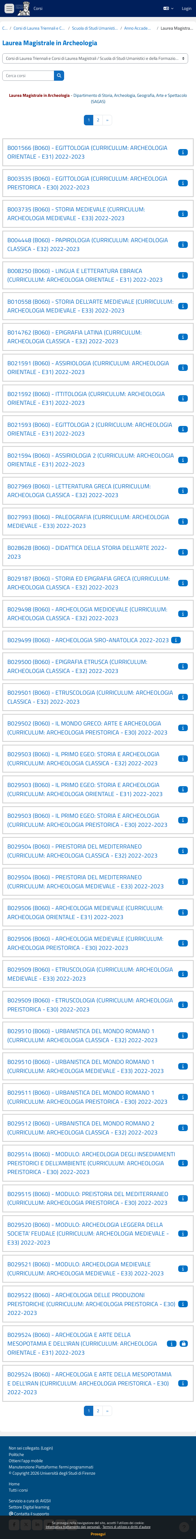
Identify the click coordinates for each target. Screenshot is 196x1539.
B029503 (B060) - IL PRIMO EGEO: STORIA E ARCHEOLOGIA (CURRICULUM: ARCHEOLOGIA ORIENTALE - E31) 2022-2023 (85, 789)
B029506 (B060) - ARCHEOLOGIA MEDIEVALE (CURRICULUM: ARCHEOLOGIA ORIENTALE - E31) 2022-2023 (85, 912)
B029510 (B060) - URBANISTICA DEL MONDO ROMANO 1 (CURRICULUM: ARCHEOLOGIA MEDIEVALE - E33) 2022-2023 (85, 1066)
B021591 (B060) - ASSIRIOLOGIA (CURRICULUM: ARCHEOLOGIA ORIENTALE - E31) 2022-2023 (88, 367)
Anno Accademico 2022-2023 (139, 28)
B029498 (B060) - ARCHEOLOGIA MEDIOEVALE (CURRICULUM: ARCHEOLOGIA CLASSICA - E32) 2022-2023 (87, 614)
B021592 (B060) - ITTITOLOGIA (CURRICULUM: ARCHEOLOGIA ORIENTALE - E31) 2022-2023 (86, 398)
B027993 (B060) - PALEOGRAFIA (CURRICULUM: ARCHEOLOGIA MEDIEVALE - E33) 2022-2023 (88, 521)
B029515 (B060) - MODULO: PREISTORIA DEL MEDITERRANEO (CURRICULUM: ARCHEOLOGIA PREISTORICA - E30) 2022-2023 (87, 1198)
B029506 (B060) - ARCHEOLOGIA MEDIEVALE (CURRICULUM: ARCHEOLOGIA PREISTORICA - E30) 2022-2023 (85, 943)
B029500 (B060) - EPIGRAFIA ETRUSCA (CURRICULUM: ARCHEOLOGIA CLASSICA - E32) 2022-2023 (77, 666)
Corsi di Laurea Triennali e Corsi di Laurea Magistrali (40, 28)
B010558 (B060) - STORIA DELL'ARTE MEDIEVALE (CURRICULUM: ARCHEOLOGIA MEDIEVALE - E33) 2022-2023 (90, 306)
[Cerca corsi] (28, 76)
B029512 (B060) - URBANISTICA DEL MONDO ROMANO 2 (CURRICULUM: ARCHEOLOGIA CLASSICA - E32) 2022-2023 (82, 1128)
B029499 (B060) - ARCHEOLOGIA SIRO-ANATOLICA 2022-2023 (88, 639)
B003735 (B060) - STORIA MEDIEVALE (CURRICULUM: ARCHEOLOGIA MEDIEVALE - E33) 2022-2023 (76, 214)
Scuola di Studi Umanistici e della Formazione (95, 28)
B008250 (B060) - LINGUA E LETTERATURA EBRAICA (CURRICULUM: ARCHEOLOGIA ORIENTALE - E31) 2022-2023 (85, 275)
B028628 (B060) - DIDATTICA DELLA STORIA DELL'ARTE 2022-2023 (87, 552)
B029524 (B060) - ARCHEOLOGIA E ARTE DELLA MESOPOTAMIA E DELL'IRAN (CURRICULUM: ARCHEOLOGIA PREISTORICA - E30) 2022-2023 (89, 1383)
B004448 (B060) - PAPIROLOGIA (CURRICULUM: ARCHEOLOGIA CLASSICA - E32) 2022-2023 (87, 244)
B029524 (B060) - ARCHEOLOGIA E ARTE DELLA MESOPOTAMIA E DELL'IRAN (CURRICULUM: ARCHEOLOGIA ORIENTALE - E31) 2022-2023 (82, 1343)
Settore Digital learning (29, 1507)
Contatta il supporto (29, 1513)
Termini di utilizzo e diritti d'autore (127, 1526)
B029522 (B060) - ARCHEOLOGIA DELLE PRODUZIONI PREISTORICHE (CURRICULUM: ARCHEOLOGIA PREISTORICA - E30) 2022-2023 (91, 1303)
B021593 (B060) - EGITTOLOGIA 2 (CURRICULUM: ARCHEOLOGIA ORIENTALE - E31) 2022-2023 (89, 429)
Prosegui (98, 1534)
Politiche (16, 1454)
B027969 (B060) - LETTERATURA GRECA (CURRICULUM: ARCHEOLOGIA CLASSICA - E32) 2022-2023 (79, 491)
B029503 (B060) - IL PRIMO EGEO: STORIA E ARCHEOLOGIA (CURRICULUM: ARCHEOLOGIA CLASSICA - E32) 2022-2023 (83, 758)
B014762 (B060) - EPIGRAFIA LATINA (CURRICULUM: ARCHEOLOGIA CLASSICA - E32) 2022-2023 (74, 337)
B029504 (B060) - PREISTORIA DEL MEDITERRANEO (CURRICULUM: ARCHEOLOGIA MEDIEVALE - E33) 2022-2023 (85, 882)
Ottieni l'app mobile (26, 1460)
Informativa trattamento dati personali (73, 1526)
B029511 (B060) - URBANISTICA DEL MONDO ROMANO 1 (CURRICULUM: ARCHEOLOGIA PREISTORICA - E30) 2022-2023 (87, 1097)
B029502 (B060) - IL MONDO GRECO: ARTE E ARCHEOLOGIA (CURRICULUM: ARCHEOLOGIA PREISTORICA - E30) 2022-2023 (87, 728)
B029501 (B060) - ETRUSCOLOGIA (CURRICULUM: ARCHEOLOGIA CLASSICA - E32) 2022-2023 (90, 697)
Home (14, 1484)
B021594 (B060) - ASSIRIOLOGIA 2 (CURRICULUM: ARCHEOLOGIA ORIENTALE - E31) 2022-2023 (90, 460)
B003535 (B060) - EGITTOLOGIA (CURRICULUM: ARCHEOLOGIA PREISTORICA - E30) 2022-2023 (87, 183)
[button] (168, 8)
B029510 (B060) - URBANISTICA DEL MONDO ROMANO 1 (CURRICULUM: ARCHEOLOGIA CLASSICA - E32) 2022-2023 (82, 1035)
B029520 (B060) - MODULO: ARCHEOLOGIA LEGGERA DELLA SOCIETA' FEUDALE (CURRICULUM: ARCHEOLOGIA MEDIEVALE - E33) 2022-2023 (88, 1233)
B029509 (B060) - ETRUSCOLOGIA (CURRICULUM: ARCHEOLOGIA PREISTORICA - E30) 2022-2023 (90, 1005)
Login (186, 8)
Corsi (38, 8)
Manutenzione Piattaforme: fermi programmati (51, 1467)
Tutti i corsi (18, 1490)
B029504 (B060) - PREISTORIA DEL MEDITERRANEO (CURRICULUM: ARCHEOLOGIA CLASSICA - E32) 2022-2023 (82, 851)
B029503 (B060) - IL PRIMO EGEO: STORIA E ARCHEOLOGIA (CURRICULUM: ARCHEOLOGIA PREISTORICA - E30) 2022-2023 (87, 820)
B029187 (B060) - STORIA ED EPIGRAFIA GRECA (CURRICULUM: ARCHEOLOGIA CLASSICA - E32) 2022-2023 (88, 583)
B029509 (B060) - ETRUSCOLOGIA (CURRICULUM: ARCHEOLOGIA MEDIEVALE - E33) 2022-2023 (90, 974)
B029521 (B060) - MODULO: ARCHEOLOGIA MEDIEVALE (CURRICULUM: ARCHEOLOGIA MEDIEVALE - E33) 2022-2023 (85, 1269)
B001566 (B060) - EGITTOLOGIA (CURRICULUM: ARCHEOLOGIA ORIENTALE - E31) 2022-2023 (87, 152)
